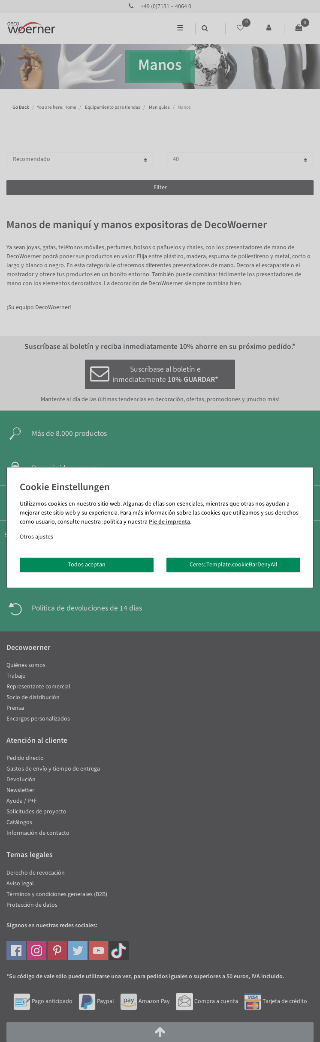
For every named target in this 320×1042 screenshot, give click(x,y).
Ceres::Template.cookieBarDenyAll (234, 564)
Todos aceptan (87, 564)
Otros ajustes (36, 537)
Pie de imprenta (169, 522)
